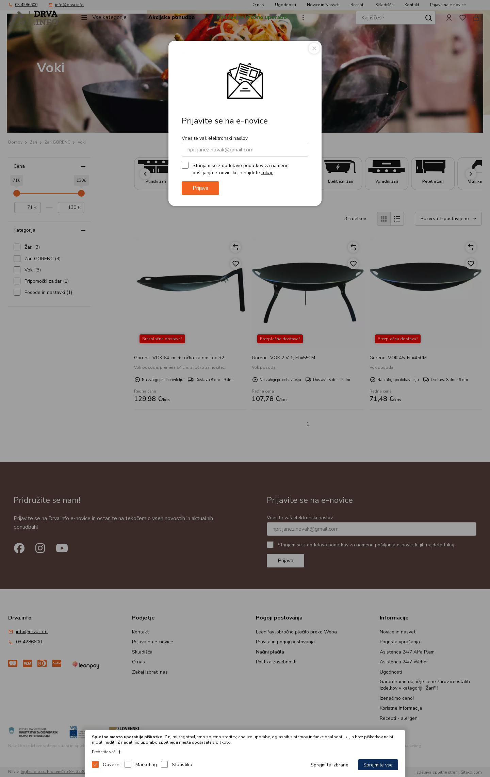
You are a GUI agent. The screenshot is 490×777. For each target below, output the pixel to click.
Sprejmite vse (378, 765)
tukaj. (267, 172)
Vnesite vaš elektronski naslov (215, 138)
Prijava (200, 188)
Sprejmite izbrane (329, 765)
